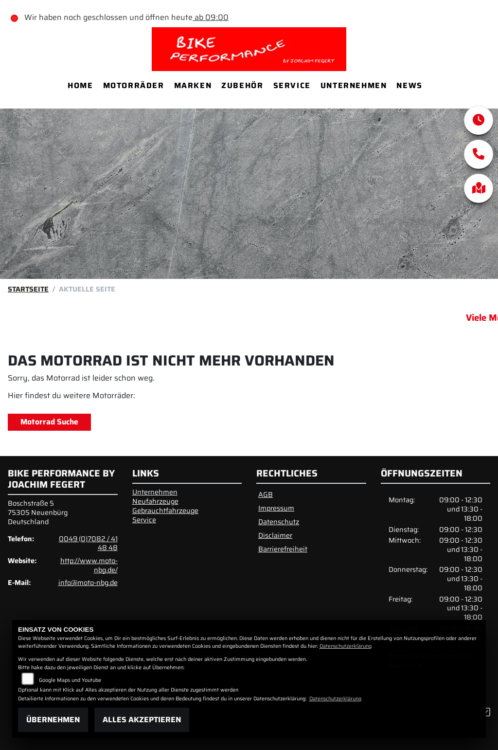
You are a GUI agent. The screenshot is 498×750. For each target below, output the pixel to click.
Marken (193, 85)
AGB (265, 494)
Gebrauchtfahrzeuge (165, 510)
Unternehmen (353, 85)
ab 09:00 (211, 17)
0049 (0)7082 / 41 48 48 (88, 543)
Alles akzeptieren (142, 719)
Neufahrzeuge (155, 501)
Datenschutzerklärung (346, 646)
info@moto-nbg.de (88, 582)
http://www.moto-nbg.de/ (89, 565)
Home (80, 85)
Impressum (276, 508)
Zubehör (242, 85)
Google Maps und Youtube (70, 680)
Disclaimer (275, 535)
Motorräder (133, 85)
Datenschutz (278, 521)
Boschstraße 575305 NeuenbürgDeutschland (38, 512)
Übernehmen (53, 719)
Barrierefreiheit (282, 549)
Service (292, 85)
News (409, 85)
